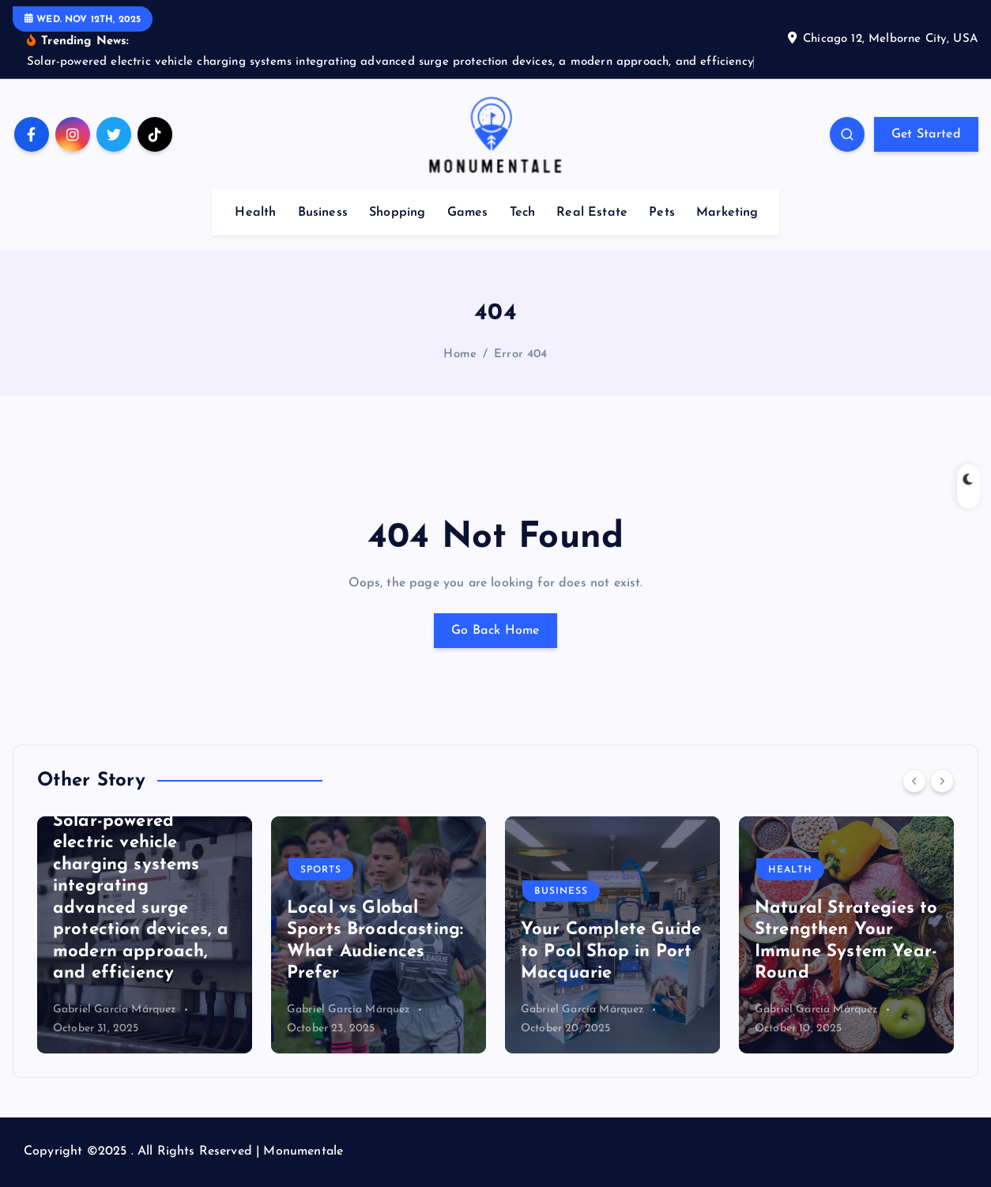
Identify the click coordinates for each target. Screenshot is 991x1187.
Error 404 (520, 354)
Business (323, 212)
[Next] (942, 781)
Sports (320, 870)
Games (467, 212)
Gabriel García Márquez (115, 1010)
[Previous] (914, 781)
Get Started (926, 134)
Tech (523, 212)
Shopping (397, 212)
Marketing (727, 212)
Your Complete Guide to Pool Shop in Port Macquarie (611, 951)
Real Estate (591, 212)
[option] (144, 934)
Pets (662, 212)
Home (460, 354)
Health (255, 212)
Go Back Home (495, 630)
